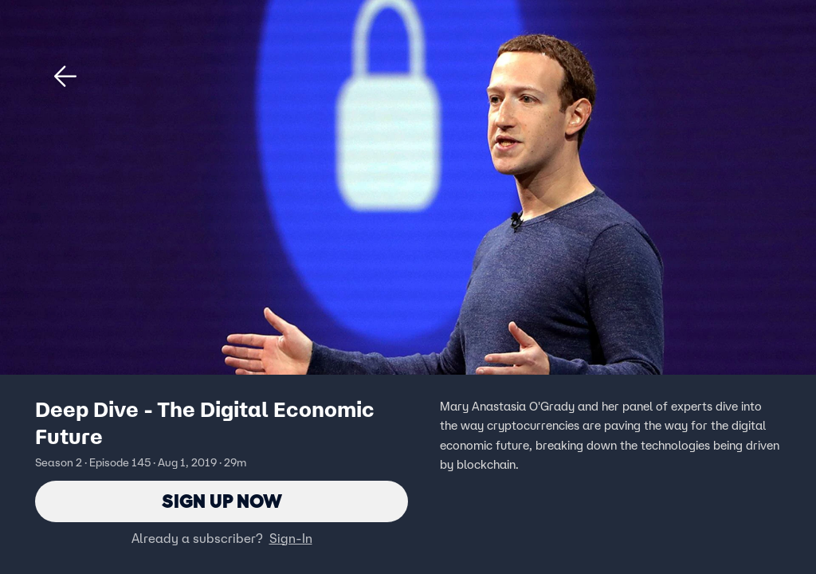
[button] (65, 76)
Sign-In (290, 538)
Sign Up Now (222, 501)
